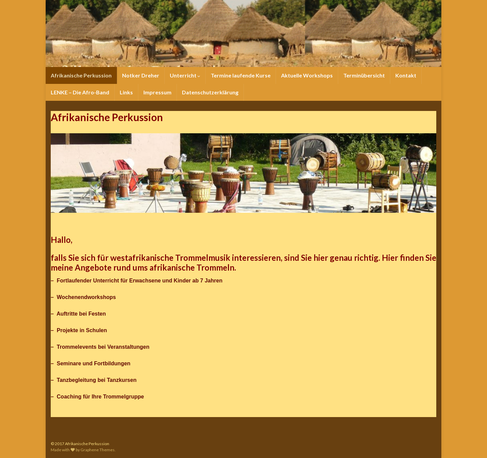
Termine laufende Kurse (241, 75)
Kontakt (405, 75)
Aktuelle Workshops (307, 75)
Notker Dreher (140, 75)
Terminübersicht (364, 75)
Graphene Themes (97, 449)
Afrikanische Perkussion (81, 75)
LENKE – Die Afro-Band (80, 92)
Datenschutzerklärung (210, 92)
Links (126, 92)
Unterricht (185, 75)
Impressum (157, 92)
